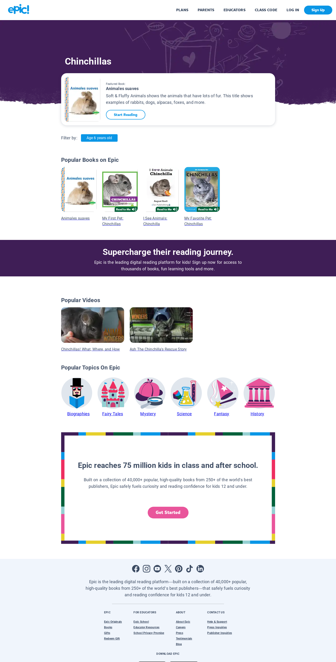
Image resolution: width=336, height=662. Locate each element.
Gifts (107, 633)
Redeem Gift (112, 638)
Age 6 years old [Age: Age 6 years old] (99, 138)
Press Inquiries (217, 627)
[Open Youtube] (157, 568)
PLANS (182, 9)
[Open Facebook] (136, 568)
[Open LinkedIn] (200, 568)
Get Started (168, 512)
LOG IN (293, 9)
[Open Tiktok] (189, 568)
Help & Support (217, 621)
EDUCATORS (234, 9)
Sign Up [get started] (318, 9)
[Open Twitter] (168, 568)
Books (108, 627)
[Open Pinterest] (178, 568)
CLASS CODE (266, 9)
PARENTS (206, 9)
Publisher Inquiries (219, 633)
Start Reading (126, 114)
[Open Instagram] (146, 568)
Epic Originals (113, 621)
